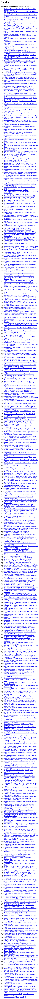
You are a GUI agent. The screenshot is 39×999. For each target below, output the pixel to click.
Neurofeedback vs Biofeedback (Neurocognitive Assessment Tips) (21, 955)
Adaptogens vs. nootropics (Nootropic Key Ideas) (17, 903)
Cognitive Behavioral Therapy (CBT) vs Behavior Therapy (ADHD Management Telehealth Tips (19, 781)
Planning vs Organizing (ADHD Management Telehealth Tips (20, 93)
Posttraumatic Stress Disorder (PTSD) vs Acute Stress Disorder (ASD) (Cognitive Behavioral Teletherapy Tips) (20, 436)
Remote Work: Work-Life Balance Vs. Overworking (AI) (18, 891)
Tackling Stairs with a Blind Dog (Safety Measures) (17, 562)
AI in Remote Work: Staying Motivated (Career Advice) (18, 86)
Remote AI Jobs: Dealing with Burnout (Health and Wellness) (20, 233)
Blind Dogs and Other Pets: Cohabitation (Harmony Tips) (19, 90)
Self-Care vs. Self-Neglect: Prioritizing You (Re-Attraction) (19, 636)
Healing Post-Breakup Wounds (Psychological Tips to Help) (19, 627)
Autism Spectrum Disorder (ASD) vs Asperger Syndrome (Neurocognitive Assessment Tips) (19, 159)
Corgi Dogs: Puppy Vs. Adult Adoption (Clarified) (17, 228)
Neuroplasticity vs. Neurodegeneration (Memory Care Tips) (19, 215)
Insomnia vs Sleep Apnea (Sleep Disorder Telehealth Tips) (19, 825)
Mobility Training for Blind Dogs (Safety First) (16, 550)
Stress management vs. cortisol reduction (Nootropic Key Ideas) (20, 151)
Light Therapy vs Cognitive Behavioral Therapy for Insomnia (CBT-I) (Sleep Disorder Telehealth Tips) (20, 300)
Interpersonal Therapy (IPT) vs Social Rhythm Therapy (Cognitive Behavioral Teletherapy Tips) (18, 132)
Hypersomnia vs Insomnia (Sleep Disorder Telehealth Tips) (19, 700)
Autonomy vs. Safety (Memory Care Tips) (15, 997)
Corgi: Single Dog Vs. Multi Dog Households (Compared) (19, 586)
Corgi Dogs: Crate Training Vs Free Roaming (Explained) (19, 89)
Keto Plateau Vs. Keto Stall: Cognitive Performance (17, 942)
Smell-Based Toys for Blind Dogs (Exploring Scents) (17, 446)
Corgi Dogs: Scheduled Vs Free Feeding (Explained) (17, 230)
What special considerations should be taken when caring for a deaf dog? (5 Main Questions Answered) (20, 573)
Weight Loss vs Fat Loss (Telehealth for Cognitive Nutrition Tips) (21, 500)
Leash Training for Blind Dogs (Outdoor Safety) (16, 549)
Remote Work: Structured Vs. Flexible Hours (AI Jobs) (18, 875)
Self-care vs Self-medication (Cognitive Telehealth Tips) (18, 199)
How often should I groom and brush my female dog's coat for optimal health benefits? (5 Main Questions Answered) (20, 537)
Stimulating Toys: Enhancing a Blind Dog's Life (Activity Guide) (21, 246)
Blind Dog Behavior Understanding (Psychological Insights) (19, 173)
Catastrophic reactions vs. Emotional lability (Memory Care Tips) (21, 758)
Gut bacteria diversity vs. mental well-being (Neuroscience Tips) (20, 691)
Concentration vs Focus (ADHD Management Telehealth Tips (20, 796)
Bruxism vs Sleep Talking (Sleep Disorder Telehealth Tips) (19, 360)
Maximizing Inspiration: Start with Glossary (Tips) (17, 295)
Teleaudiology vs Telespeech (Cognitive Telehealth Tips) (18, 504)
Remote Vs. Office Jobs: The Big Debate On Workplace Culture (20, 172)
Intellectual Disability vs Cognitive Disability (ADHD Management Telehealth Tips (18, 827)
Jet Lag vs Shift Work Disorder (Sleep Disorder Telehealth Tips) (20, 305)
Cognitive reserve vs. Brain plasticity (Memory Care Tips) (19, 805)
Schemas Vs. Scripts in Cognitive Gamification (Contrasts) (19, 866)
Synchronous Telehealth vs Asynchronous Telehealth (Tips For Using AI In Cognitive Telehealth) (20, 511)
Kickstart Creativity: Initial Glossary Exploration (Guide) (19, 276)
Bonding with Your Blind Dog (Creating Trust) (16, 34)
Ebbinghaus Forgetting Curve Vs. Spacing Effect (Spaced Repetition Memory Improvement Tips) (19, 672)
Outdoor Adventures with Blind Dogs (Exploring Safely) (18, 555)
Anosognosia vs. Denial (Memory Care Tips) (15, 811)
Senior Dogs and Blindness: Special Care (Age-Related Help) (20, 247)
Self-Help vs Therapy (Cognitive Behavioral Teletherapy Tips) (20, 871)
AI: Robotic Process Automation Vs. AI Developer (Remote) (19, 520)
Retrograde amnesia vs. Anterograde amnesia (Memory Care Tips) (21, 645)
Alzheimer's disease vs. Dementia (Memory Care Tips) (18, 649)
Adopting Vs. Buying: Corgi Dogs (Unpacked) (16, 583)
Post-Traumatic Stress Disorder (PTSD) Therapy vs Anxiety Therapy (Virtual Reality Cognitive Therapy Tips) (19, 853)
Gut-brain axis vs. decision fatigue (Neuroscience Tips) (18, 710)
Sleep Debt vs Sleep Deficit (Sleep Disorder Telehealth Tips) (19, 68)
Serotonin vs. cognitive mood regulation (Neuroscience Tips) (19, 896)
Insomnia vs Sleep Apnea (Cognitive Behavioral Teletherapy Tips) (21, 823)
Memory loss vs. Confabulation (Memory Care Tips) (17, 288)
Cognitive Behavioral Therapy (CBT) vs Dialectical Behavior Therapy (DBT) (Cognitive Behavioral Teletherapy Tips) (20, 389)
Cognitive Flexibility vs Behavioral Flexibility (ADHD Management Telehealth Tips (18, 253)
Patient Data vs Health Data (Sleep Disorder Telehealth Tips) (19, 967)
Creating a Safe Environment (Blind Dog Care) (16, 532)
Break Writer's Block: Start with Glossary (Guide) (17, 342)
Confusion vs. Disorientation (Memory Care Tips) (17, 124)
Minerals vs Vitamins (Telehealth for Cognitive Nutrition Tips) (20, 313)
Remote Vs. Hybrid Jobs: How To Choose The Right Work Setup (20, 471)
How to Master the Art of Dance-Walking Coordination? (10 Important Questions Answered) (19, 358)
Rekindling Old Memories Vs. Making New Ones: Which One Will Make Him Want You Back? (20, 632)
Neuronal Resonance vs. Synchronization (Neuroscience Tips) (20, 986)
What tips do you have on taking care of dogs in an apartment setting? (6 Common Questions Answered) (20, 417)
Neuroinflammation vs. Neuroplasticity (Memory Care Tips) (19, 353)
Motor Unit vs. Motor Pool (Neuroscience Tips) (16, 914)
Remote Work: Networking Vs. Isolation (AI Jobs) (17, 445)
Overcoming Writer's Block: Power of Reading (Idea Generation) (21, 569)
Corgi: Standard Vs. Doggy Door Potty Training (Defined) (19, 26)
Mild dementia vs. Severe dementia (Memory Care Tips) (18, 282)
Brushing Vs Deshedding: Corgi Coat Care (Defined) (17, 584)
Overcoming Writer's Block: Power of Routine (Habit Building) (20, 18)
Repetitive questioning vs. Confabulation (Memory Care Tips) (20, 833)
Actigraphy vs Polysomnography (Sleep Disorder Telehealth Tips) (21, 835)
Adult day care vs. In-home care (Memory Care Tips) (17, 943)
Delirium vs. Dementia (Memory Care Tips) (15, 736)
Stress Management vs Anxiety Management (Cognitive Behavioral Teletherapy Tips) (18, 643)
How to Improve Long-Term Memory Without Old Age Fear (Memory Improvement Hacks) (19, 721)
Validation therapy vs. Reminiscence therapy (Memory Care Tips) (21, 476)
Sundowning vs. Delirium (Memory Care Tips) (16, 293)
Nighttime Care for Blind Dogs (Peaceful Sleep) (16, 19)
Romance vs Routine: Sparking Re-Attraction (15, 50)
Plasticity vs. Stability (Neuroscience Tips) (15, 856)
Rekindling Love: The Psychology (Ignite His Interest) (18, 630)
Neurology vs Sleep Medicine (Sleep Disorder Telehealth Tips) (20, 989)
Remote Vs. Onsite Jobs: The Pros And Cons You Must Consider (20, 474)
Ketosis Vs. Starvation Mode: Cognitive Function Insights (19, 940)
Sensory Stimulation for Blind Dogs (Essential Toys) (17, 559)
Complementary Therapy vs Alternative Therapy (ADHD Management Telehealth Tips (18, 798)
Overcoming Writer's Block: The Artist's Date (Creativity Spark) (20, 571)
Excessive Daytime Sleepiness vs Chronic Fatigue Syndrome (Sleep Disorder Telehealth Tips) (19, 653)
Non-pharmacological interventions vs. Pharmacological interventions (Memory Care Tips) (18, 334)
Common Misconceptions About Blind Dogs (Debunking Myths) (20, 92)
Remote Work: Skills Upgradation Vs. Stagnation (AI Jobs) (19, 237)
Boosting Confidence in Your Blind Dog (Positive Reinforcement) (21, 528)
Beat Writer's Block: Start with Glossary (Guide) (16, 161)
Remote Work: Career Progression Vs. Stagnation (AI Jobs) (19, 473)
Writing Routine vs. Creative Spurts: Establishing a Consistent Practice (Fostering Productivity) (20, 55)
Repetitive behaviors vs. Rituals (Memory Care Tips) (17, 381)
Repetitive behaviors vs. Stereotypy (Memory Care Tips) (18, 138)
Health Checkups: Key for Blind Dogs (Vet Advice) (17, 421)
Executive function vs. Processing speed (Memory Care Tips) (20, 651)
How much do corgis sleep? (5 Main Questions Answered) (19, 201)
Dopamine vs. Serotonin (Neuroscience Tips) (15, 678)
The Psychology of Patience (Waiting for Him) (16, 190)
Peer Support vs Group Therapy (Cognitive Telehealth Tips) (19, 960)
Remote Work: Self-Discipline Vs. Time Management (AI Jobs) (20, 509)
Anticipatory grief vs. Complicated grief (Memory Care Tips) (20, 749)
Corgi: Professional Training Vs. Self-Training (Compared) (19, 231)
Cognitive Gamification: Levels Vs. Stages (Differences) (18, 810)
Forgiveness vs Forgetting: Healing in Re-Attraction (17, 448)
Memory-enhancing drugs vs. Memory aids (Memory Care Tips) (20, 933)
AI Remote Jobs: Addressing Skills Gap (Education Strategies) (20, 526)
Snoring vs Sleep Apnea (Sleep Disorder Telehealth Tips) (18, 872)
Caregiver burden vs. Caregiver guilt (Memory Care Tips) (19, 77)
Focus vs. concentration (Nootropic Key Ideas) (16, 194)
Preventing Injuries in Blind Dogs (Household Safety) (18, 558)
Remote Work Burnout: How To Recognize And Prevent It (19, 197)
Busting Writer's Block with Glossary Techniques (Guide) (19, 311)
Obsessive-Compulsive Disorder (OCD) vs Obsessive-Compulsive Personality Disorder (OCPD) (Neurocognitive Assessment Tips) (21, 978)
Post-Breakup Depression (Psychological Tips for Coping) (19, 629)
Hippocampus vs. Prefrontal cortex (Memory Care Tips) (18, 434)
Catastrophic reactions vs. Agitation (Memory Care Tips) (18, 280)
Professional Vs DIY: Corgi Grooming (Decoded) (16, 593)
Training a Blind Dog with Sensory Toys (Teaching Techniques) (20, 563)
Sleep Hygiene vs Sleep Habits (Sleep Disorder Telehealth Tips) (20, 879)
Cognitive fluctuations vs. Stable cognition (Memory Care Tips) (20, 78)
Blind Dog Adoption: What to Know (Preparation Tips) (18, 391)
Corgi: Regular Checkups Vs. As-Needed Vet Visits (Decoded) (20, 289)
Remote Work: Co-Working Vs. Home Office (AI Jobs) (18, 452)
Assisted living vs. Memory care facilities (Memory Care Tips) (20, 829)
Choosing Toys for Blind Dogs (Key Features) (16, 529)
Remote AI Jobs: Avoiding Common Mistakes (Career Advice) (20, 589)
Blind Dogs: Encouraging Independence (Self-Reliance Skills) (20, 403)
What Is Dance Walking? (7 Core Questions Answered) (18, 581)
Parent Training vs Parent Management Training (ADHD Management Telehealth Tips (18, 969)
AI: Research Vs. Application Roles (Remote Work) (17, 522)
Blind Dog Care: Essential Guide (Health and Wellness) (18, 153)
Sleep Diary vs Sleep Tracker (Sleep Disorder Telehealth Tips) (20, 890)
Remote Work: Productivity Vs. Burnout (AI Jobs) (17, 486)
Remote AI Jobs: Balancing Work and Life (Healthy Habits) (19, 61)
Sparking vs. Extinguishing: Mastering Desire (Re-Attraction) (20, 580)
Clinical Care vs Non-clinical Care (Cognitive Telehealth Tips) (20, 741)
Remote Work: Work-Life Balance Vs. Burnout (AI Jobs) (18, 396)
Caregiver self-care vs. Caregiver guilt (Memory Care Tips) (19, 776)
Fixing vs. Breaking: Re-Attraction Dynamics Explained (18, 626)
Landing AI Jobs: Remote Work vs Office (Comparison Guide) (20, 598)
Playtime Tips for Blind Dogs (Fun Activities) (16, 556)
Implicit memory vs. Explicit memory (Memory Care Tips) (19, 374)
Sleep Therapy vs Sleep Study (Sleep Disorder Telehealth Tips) (20, 873)
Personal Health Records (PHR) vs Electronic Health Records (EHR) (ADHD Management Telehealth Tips (20, 911)
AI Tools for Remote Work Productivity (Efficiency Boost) (19, 635)
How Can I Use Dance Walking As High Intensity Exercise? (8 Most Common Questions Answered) (20, 365)
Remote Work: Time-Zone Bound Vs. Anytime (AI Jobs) (18, 164)
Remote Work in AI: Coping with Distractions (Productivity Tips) (21, 115)
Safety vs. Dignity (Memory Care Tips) (14, 200)
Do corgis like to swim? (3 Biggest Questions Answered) (18, 516)
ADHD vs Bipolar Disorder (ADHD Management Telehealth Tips (21, 286)
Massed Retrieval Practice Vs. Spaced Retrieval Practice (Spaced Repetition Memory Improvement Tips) (20, 938)
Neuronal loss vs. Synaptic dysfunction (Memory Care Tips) (19, 988)
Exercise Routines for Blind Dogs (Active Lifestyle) (17, 87)
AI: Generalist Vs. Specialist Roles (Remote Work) (17, 531)
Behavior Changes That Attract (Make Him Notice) (17, 307)
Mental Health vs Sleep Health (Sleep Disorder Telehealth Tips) (20, 72)
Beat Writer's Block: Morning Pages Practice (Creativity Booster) (21, 565)
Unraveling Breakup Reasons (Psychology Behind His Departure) (21, 578)
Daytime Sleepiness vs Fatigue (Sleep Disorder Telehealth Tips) (20, 737)
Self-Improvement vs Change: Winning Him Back (17, 638)
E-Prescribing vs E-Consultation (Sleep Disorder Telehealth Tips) (21, 658)
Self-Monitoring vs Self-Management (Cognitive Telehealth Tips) (21, 902)
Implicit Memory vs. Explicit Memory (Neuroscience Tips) (19, 698)
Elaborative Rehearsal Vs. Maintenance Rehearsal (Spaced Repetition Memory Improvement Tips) (19, 669)
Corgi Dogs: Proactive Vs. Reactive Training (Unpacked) (18, 239)
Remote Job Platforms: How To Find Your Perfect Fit (17, 120)
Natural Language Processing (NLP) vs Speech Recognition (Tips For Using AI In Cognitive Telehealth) (21, 930)
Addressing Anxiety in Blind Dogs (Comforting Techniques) (19, 154)
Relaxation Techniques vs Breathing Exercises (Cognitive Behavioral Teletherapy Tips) (19, 837)
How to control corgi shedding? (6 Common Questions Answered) (21, 587)
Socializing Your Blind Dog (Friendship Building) (17, 560)
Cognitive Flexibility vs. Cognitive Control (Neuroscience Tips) (20, 813)
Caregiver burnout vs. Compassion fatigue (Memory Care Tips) (20, 759)
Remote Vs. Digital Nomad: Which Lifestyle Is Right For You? (20, 163)
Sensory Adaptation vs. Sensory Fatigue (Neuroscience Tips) (19, 897)
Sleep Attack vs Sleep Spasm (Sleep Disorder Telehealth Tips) (20, 406)
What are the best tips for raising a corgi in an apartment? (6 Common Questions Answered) (19, 226)
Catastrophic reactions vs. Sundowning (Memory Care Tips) (19, 750)
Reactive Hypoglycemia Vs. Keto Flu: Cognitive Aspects (18, 839)
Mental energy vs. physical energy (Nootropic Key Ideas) (19, 928)
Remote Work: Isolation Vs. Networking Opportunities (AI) (19, 196)
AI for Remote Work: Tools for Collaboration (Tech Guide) (19, 420)
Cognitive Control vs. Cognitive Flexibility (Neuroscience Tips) (20, 783)
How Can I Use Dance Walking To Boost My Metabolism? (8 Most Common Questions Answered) (20, 484)
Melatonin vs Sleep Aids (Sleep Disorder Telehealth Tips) (19, 948)
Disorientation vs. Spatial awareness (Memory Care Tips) (19, 405)
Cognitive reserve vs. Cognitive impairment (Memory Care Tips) (20, 804)
